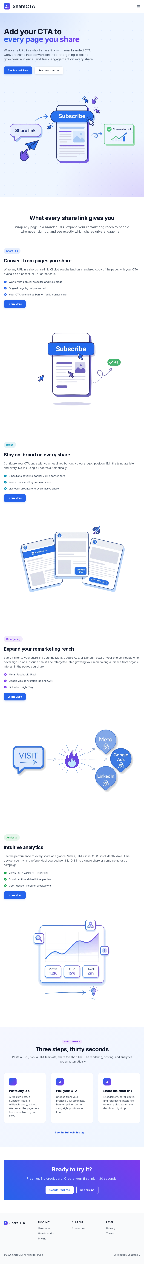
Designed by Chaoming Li (127, 1254)
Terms (110, 1233)
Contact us (78, 1228)
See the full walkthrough (72, 1132)
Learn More (15, 304)
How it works (46, 1233)
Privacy (110, 1228)
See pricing (87, 1190)
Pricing (42, 1238)
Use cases (44, 1228)
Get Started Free (18, 70)
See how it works (48, 70)
